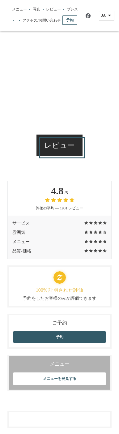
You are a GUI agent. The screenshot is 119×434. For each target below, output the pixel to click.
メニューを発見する (59, 378)
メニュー (19, 9)
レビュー (53, 9)
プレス (72, 9)
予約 (70, 20)
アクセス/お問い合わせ (42, 20)
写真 (36, 9)
